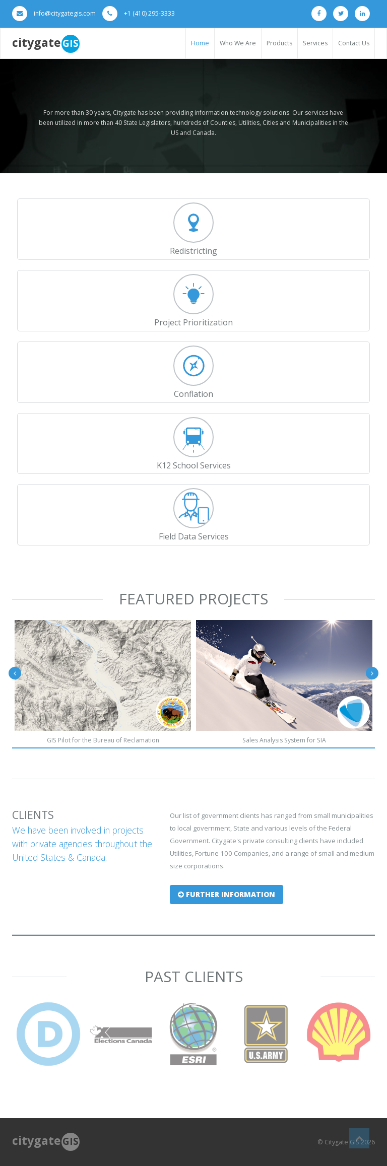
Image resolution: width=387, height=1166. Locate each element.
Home (200, 43)
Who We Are (238, 43)
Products (279, 43)
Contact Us (353, 43)
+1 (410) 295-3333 (149, 13)
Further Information (226, 894)
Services (315, 43)
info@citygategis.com (65, 13)
